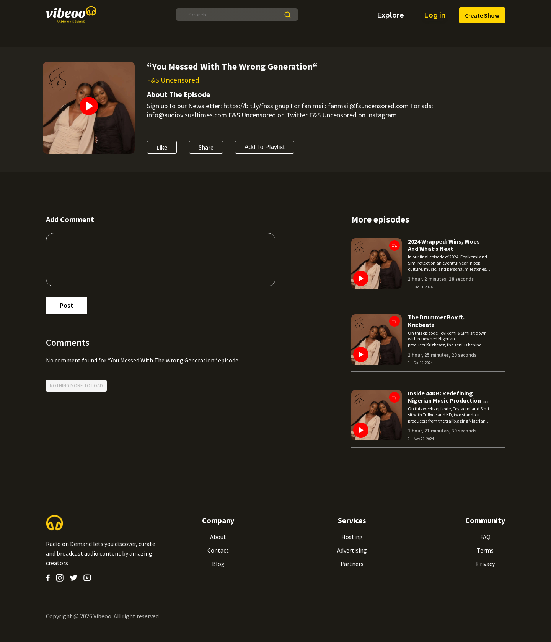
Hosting (352, 537)
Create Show (482, 15)
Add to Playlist (264, 147)
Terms (485, 550)
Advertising (352, 550)
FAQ (485, 537)
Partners (352, 563)
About (218, 537)
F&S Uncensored (173, 80)
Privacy (485, 563)
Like (161, 147)
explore (390, 15)
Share (206, 147)
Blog (218, 563)
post (66, 305)
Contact (218, 550)
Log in (434, 15)
